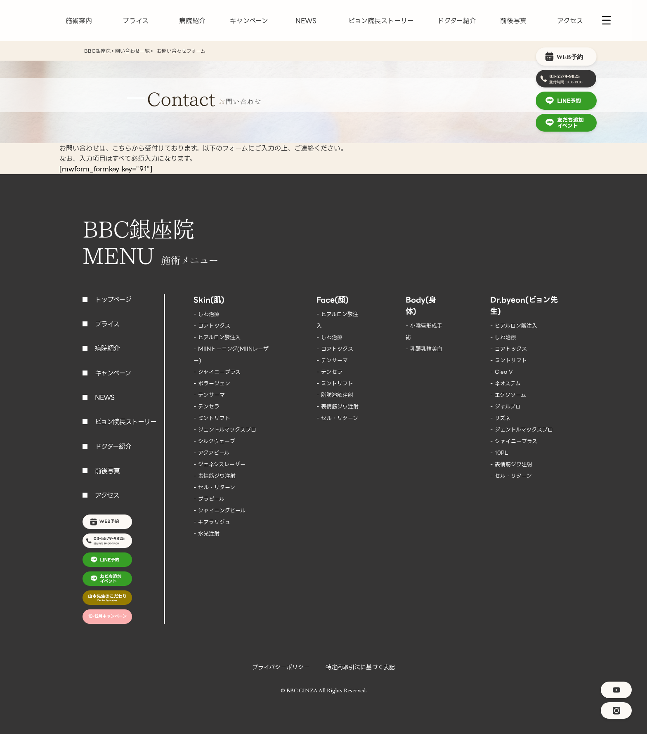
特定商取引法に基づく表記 (360, 667)
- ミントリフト (212, 418)
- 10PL (499, 452)
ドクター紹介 (456, 21)
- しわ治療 (207, 314)
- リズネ (500, 418)
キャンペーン (249, 21)
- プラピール (209, 499)
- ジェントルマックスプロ (225, 429)
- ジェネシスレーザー (220, 464)
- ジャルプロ (505, 406)
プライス (136, 21)
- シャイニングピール (220, 510)
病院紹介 (192, 21)
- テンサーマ (209, 395)
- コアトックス (212, 325)
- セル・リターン (214, 487)
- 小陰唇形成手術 (424, 331)
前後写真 (513, 21)
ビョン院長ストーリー (381, 21)
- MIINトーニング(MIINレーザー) (231, 355)
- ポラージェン (212, 383)
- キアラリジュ (212, 522)
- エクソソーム (508, 395)
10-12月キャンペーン (107, 616)
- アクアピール (211, 452)
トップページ (113, 300)
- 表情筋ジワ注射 (215, 476)
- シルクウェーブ (214, 441)
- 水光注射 (207, 533)
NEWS (305, 21)
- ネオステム (505, 383)
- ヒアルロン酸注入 (217, 337)
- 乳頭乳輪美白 (424, 349)
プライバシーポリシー (280, 667)
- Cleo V (501, 372)
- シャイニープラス (217, 372)
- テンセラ (207, 406)
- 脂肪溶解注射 (334, 395)
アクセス (570, 21)
